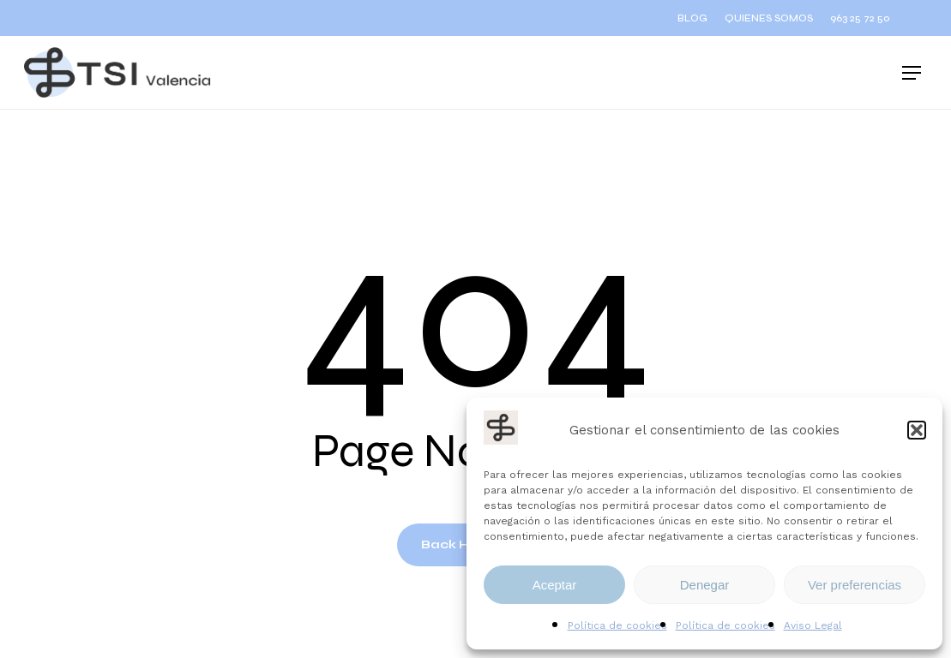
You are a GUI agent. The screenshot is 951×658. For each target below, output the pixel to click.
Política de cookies (617, 625)
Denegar (705, 584)
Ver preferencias (854, 584)
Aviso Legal (813, 625)
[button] (916, 430)
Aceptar (555, 584)
